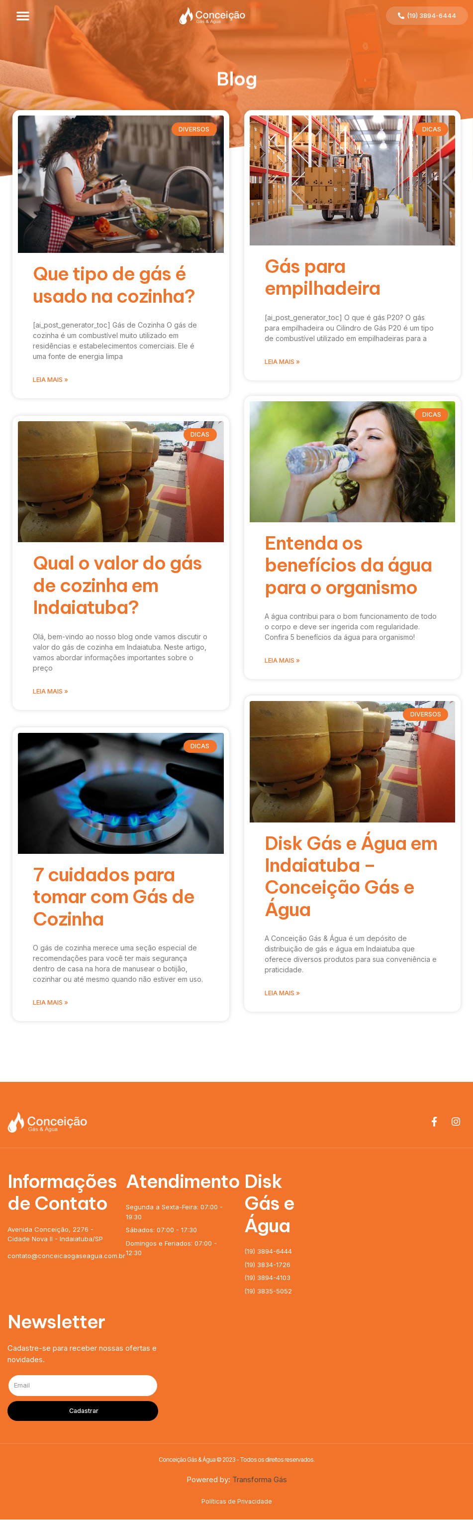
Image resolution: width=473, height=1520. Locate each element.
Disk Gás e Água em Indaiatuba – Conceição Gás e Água (351, 879)
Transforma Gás (259, 1480)
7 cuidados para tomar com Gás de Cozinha (113, 897)
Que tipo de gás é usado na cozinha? (114, 284)
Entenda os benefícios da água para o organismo (348, 567)
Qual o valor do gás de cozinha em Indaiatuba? (117, 585)
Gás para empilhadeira (322, 277)
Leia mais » (50, 379)
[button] (22, 15)
